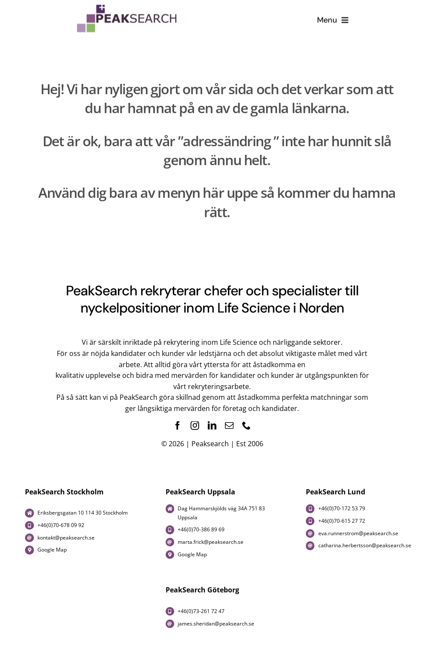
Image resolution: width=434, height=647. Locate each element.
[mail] (229, 425)
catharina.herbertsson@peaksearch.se (364, 545)
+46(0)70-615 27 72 (341, 520)
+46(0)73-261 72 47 (202, 611)
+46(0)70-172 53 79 (341, 508)
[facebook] (177, 425)
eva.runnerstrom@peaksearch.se (358, 533)
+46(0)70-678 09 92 (60, 525)
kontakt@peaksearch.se (66, 537)
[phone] (246, 425)
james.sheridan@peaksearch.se (216, 623)
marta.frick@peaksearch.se (210, 542)
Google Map (52, 549)
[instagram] (195, 425)
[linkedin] (212, 425)
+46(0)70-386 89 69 (201, 529)
